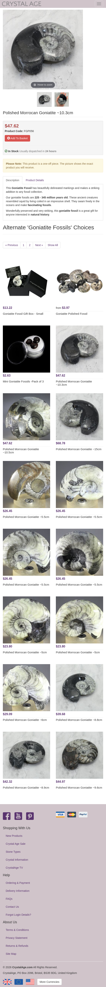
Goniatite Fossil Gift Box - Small (23, 313)
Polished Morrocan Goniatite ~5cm (25, 652)
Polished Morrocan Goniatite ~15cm (78, 449)
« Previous (11, 245)
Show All (53, 245)
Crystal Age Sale (16, 843)
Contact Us (12, 906)
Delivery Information (18, 890)
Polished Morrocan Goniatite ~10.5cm (21, 450)
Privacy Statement (16, 937)
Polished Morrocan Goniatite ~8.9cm (26, 787)
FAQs (9, 898)
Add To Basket (17, 138)
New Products (14, 835)
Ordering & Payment (18, 882)
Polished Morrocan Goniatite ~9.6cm (79, 787)
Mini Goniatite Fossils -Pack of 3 (23, 381)
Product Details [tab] (35, 180)
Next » (39, 245)
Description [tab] (12, 180)
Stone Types (13, 851)
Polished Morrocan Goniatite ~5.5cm (26, 516)
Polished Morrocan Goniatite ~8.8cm (79, 719)
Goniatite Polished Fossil (71, 313)
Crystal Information (17, 859)
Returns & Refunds (17, 945)
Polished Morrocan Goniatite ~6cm (25, 719)
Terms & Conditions (17, 929)
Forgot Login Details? (18, 914)
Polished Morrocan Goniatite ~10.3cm (74, 383)
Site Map (11, 953)
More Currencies (49, 981)
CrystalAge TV (14, 867)
